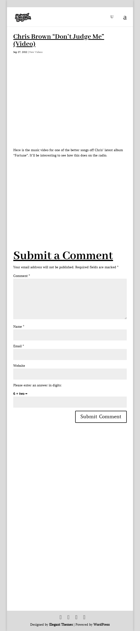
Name (18, 327)
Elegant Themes (61, 625)
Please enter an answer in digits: (37, 385)
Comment (21, 276)
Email (18, 346)
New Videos (36, 52)
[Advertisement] (76, 192)
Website (19, 366)
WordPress (101, 625)
